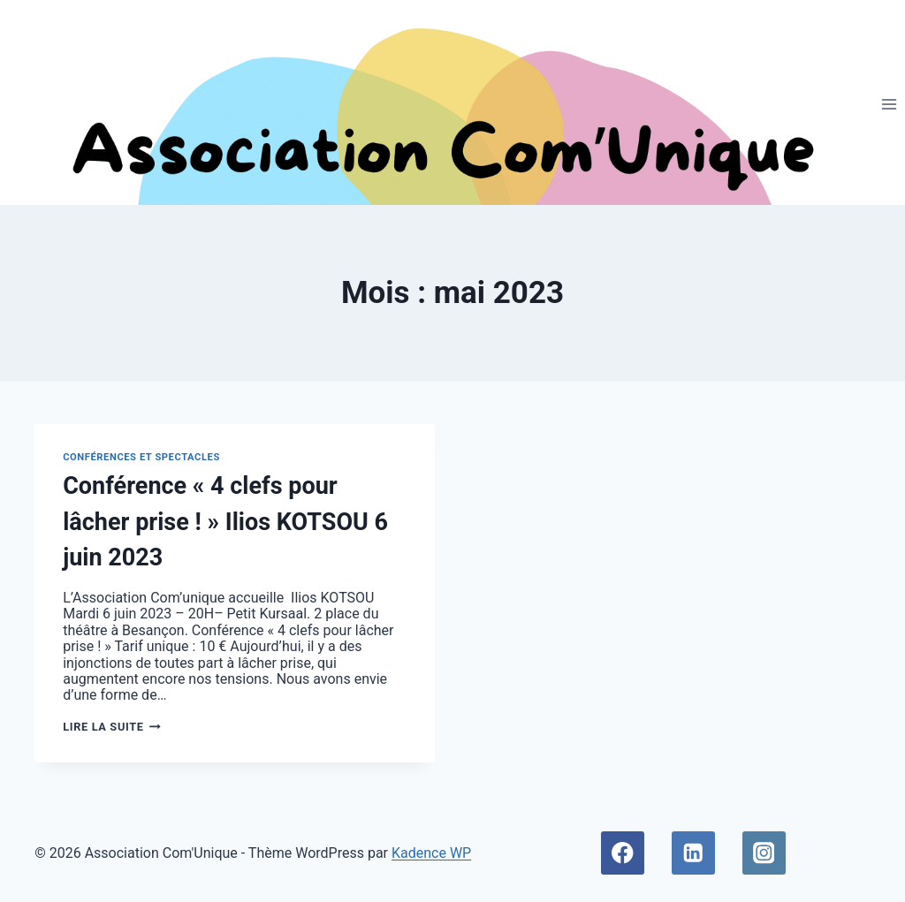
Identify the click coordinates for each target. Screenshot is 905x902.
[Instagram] (764, 853)
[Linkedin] (693, 853)
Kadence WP (431, 853)
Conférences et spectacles (141, 457)
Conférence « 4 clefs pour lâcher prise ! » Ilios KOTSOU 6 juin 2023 (225, 522)
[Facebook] (622, 853)
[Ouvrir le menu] (888, 103)
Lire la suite (112, 726)
